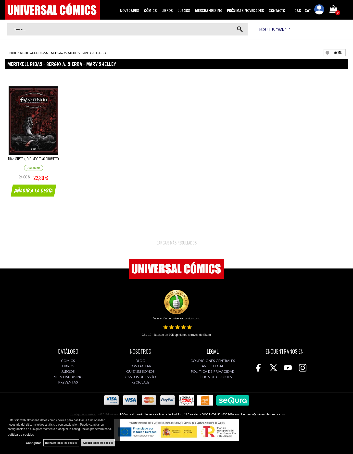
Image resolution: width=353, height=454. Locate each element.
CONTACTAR (140, 366)
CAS (297, 10)
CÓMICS (150, 10)
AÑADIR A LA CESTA (33, 190)
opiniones (178, 335)
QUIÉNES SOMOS (140, 371)
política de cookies (21, 434)
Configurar (33, 443)
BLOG (140, 361)
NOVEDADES (129, 10)
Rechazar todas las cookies (61, 443)
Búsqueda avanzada (274, 29)
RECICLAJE (140, 382)
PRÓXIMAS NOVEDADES (245, 10)
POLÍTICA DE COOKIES (212, 377)
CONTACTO (277, 10)
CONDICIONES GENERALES (212, 361)
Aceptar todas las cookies (98, 443)
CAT (308, 10)
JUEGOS (183, 10)
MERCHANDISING (208, 10)
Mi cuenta (319, 10)
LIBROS (167, 10)
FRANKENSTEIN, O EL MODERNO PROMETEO (33, 158)
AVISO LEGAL (213, 366)
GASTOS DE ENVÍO (140, 377)
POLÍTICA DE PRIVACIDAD (213, 371)
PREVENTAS (68, 382)
